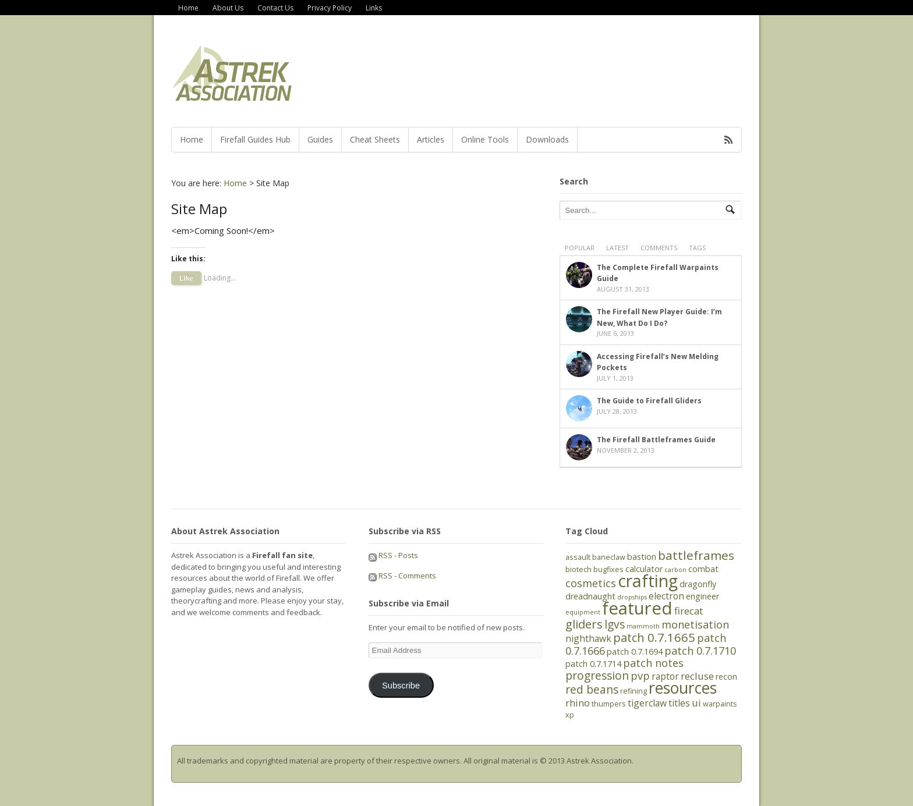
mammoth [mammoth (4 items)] (643, 626)
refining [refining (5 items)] (633, 691)
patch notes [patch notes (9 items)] (653, 663)
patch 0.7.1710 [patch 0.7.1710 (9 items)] (700, 651)
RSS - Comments (402, 575)
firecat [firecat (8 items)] (688, 610)
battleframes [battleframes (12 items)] (696, 555)
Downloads (547, 139)
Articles (430, 139)
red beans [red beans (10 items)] (591, 689)
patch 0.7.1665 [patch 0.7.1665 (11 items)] (654, 637)
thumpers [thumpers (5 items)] (609, 703)
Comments (658, 247)
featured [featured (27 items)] (637, 608)
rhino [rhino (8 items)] (577, 702)
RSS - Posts (393, 555)
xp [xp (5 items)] (569, 714)
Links (374, 8)
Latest (617, 247)
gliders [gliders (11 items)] (584, 624)
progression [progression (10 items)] (597, 675)
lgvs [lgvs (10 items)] (614, 624)
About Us (228, 8)
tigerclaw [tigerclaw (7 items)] (647, 703)
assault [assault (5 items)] (577, 557)
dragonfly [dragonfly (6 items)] (698, 584)
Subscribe (401, 685)
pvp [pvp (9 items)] (640, 676)
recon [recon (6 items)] (726, 676)
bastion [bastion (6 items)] (641, 556)
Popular (579, 247)
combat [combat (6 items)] (703, 568)
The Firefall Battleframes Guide (656, 440)
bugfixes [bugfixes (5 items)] (608, 569)
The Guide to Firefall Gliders (649, 401)
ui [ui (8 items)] (696, 702)
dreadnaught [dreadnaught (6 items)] (590, 596)
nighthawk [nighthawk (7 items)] (588, 638)
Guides (320, 139)
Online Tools (485, 139)
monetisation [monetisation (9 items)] (695, 624)
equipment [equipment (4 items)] (582, 612)
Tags (697, 247)
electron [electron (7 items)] (666, 596)
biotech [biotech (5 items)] (578, 569)
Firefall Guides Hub (255, 139)
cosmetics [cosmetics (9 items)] (590, 583)
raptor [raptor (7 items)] (665, 676)
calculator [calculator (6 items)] (644, 568)
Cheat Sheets (375, 139)
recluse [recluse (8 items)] (697, 676)
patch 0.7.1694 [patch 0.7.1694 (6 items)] (635, 651)
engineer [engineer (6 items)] (702, 596)
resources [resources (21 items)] (683, 687)
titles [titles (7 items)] (679, 703)
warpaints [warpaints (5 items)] (720, 703)
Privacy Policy (329, 8)
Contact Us (275, 8)
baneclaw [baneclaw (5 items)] (608, 557)
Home (188, 8)
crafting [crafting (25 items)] (648, 581)
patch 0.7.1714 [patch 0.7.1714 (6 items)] (593, 663)
